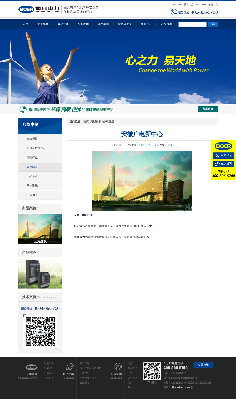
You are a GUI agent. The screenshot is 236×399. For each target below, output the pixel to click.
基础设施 (32, 185)
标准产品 (84, 363)
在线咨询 (226, 163)
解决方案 (63, 24)
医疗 (130, 363)
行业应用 (83, 24)
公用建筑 (32, 166)
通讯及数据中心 (36, 148)
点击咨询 (207, 108)
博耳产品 (189, 4)
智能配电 (84, 382)
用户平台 (226, 155)
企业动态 (48, 373)
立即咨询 (203, 364)
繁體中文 (213, 4)
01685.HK (177, 4)
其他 (130, 387)
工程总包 (84, 373)
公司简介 (32, 374)
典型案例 (103, 24)
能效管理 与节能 (88, 377)
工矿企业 (32, 176)
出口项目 (32, 138)
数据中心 (132, 368)
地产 (130, 382)
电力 (130, 373)
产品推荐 (166, 24)
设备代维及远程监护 (90, 368)
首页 (25, 24)
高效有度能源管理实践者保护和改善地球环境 (58, 9)
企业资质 (48, 377)
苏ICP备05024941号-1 (183, 387)
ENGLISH (201, 4)
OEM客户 (32, 195)
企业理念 (48, 368)
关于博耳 (42, 24)
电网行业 (32, 157)
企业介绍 (48, 363)
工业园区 (132, 377)
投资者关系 (125, 24)
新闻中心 (146, 24)
